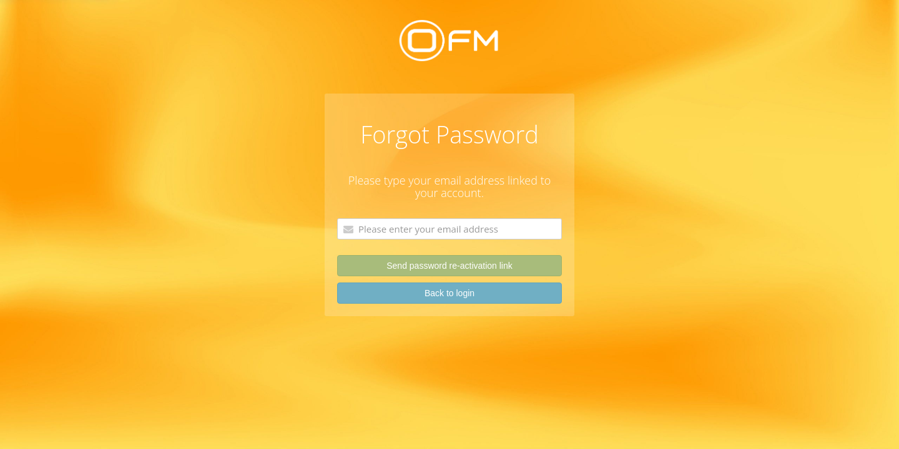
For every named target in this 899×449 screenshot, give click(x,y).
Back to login (449, 293)
